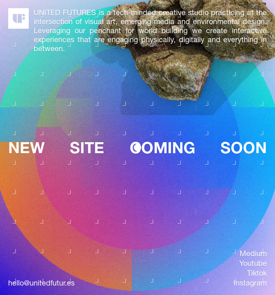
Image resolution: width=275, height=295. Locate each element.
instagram (250, 283)
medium (253, 253)
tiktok (257, 273)
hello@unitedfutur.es (41, 283)
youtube (253, 263)
